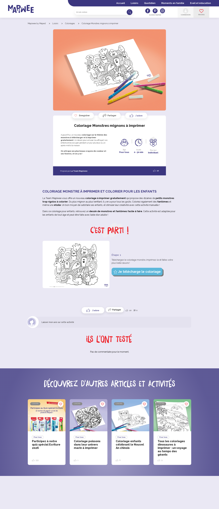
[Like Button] (136, 115)
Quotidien (149, 3)
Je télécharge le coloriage (139, 272)
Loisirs (134, 3)
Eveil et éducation (200, 3)
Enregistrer (82, 115)
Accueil (120, 3)
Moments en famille (172, 3)
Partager (112, 115)
